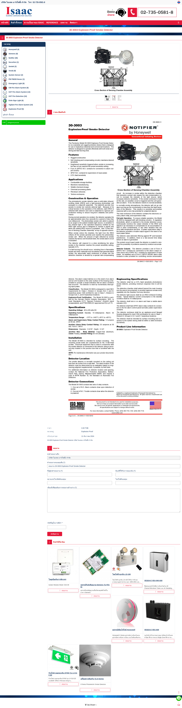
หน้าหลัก (4, 23)
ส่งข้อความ (55, 534)
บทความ (64, 23)
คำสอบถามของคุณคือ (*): (56, 462)
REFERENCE (52, 23)
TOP (178, 704)
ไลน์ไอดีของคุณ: (121, 479)
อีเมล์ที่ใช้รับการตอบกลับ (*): (126, 471)
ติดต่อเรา (73, 23)
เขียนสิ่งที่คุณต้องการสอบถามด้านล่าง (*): (62, 487)
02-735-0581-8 (39, 2)
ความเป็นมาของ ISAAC (34, 23)
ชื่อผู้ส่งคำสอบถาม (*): (55, 471)
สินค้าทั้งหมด (16, 23)
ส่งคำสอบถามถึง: (53, 454)
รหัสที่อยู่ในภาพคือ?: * (55, 523)
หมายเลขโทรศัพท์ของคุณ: (56, 479)
